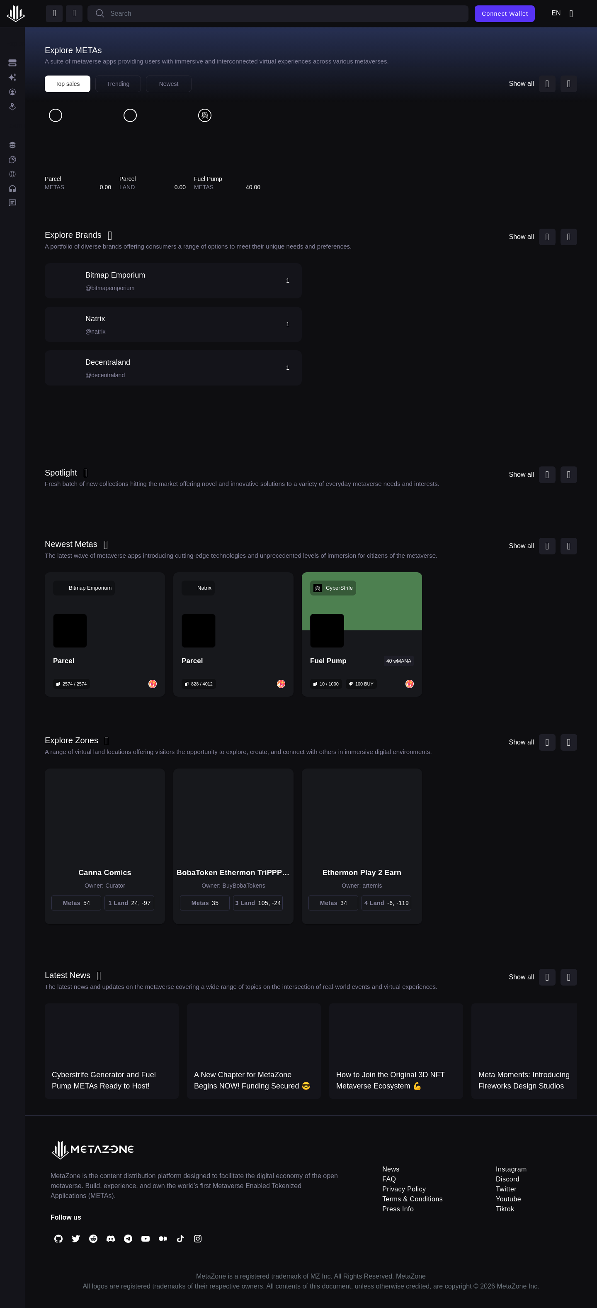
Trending (118, 84)
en (563, 14)
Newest (169, 84)
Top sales (67, 84)
